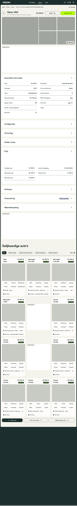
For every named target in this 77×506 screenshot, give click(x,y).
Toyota (55, 299)
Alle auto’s (12, 419)
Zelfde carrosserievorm (26, 252)
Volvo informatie (36, 419)
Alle (5, 252)
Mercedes (31, 259)
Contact (67, 13)
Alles (72, 252)
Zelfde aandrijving (41, 252)
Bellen (52, 13)
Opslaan (72, 7)
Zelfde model (12, 252)
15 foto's (69, 42)
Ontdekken (32, 2)
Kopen (40, 2)
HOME (3, 7)
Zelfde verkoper (53, 252)
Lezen (46, 2)
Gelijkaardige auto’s (61, 419)
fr (69, 2)
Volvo (13, 7)
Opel (5, 259)
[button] (13, 260)
